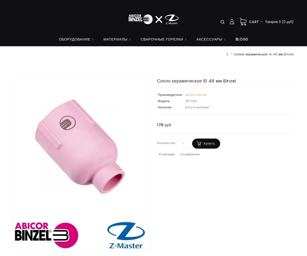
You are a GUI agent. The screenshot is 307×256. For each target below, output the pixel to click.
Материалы (115, 39)
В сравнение (190, 154)
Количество (166, 143)
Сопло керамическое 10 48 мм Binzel (264, 54)
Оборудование (74, 39)
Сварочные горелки (162, 39)
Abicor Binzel (196, 95)
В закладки (166, 154)
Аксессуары (209, 39)
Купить (209, 143)
